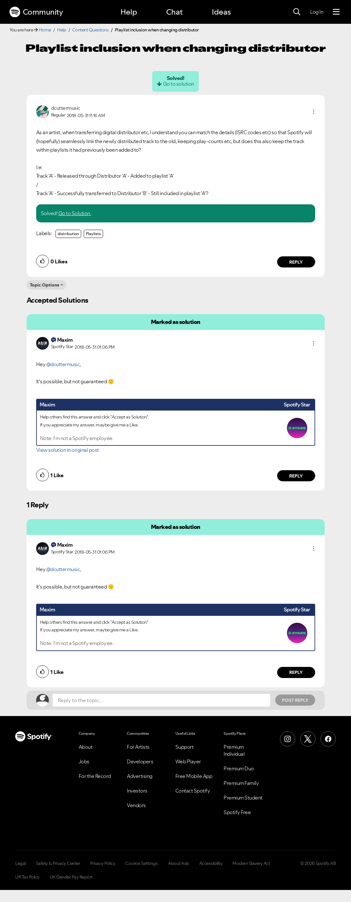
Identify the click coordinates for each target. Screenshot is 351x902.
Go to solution (178, 83)
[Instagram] (287, 739)
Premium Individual (234, 750)
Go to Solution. (74, 213)
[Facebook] (328, 739)
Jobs (84, 761)
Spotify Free (237, 812)
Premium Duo (239, 768)
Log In (316, 11)
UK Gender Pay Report (71, 877)
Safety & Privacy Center (58, 863)
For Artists (138, 746)
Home (45, 30)
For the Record (95, 776)
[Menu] (336, 12)
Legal (20, 863)
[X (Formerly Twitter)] (307, 739)
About (86, 746)
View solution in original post (67, 449)
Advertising (140, 776)
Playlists (93, 233)
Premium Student (243, 797)
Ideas (221, 12)
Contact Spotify (192, 790)
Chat (174, 12)
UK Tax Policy (27, 877)
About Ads (178, 863)
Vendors (136, 805)
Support (184, 746)
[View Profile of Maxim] (65, 339)
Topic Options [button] (44, 285)
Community (36, 12)
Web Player (188, 761)
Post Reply (295, 700)
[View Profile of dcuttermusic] (65, 107)
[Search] (296, 12)
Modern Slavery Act (251, 863)
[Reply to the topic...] (161, 700)
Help (128, 12)
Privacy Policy (102, 863)
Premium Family (241, 783)
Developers (140, 761)
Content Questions (90, 30)
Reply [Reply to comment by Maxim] (296, 476)
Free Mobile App (193, 776)
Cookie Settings (141, 863)
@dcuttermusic (63, 364)
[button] (313, 111)
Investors (137, 790)
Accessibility (211, 863)
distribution (68, 233)
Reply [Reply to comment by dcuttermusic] (296, 262)
